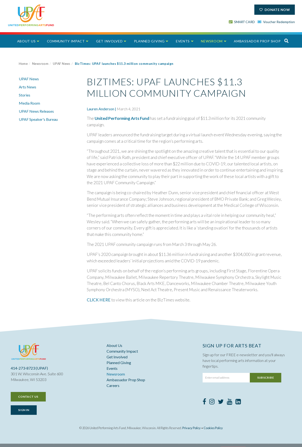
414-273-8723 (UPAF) (29, 368)
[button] (286, 40)
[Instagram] (212, 402)
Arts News (27, 87)
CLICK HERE (99, 299)
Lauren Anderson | (101, 109)
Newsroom (212, 41)
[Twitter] (221, 402)
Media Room (29, 103)
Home (23, 64)
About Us (26, 41)
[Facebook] (204, 402)
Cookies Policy (213, 428)
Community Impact (66, 41)
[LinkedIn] (238, 402)
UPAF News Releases (36, 111)
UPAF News (61, 64)
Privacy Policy (191, 428)
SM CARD (242, 22)
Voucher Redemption (276, 22)
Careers (113, 385)
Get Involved (109, 41)
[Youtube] (229, 402)
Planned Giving (149, 41)
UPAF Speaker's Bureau (38, 119)
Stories (24, 95)
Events (183, 41)
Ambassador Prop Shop (257, 41)
